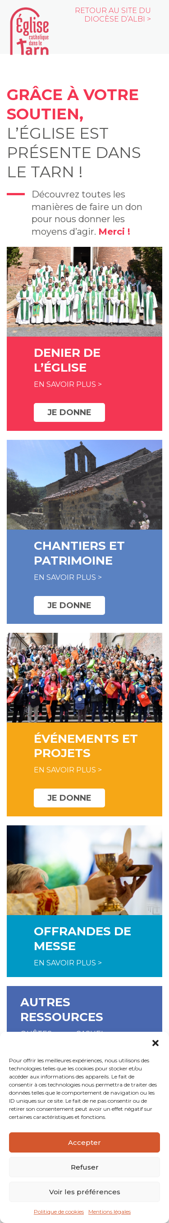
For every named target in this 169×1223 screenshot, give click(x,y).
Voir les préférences (84, 1192)
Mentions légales (109, 1211)
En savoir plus (65, 384)
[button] (155, 1043)
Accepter (84, 1142)
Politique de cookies (59, 1211)
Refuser (85, 1167)
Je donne (69, 412)
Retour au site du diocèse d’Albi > (113, 14)
